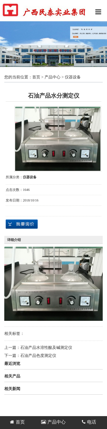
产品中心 (52, 77)
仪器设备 (73, 77)
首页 (36, 77)
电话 (89, 422)
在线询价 (22, 224)
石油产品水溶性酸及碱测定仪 (46, 347)
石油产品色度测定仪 (38, 355)
